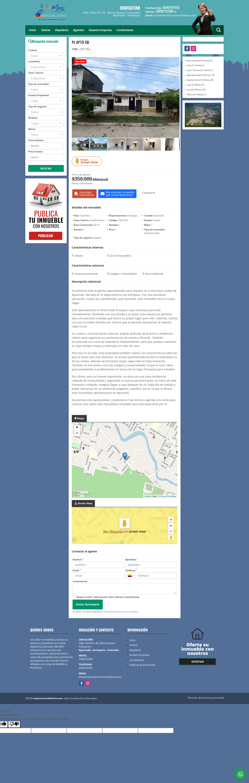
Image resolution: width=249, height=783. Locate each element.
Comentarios (80, 581)
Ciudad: (32, 50)
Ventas (45, 30)
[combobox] (46, 55)
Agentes (78, 30)
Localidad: (34, 61)
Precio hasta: (35, 151)
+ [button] (77, 428)
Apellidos (131, 559)
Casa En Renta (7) (195, 84)
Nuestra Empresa (100, 30)
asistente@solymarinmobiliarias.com (100, 677)
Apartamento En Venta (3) (199, 60)
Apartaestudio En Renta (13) (201, 75)
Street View (87, 161)
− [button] (77, 433)
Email (77, 570)
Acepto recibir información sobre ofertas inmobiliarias (107, 597)
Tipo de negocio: (37, 106)
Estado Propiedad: (38, 95)
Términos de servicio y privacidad (121, 611)
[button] (176, 60)
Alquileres (61, 30)
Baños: (32, 129)
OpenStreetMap (168, 496)
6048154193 (171, 7)
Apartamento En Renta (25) (200, 80)
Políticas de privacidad (142, 665)
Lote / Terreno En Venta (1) (200, 70)
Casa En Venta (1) (195, 65)
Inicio (32, 30)
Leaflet (147, 496)
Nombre (78, 559)
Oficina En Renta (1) (196, 94)
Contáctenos (125, 30)
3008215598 (164, 11)
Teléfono (131, 570)
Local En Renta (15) (196, 89)
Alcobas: (33, 117)
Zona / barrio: (36, 72)
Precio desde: (36, 140)
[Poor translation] (14, 724)
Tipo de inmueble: (38, 84)
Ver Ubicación (113, 531)
